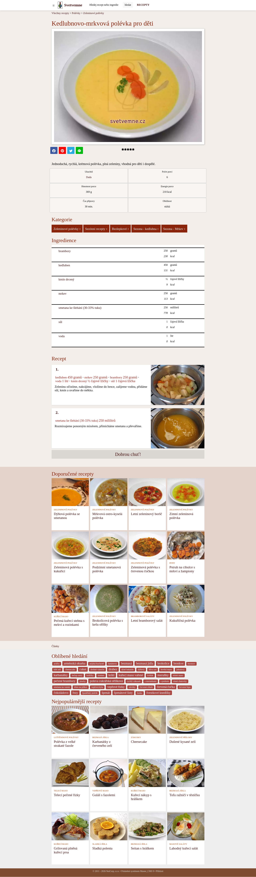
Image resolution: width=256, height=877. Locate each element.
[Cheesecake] (147, 719)
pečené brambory (64, 681)
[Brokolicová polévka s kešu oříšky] (108, 598)
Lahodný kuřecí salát (183, 848)
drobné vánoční (97, 669)
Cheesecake (139, 741)
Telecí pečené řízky (67, 795)
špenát (106, 692)
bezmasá (126, 663)
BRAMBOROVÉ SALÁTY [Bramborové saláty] (142, 616)
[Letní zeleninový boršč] (147, 491)
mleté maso (178, 675)
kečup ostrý (77, 675)
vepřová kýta (97, 687)
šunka (139, 693)
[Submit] (128, 5)
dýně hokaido (127, 669)
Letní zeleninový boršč (146, 514)
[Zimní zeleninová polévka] (185, 491)
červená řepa (185, 687)
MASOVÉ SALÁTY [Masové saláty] (178, 844)
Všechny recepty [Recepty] (60, 13)
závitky (132, 687)
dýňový (141, 669)
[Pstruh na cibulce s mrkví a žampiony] (185, 545)
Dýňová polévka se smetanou (67, 516)
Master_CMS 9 (147, 871)
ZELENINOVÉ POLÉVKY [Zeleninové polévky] (65, 510)
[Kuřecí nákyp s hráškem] (147, 773)
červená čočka (166, 687)
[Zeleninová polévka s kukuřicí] (70, 545)
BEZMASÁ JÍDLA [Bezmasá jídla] (100, 737)
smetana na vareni (62, 687)
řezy (75, 692)
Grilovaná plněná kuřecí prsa (65, 850)
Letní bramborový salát (147, 620)
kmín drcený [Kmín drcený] (66, 279)
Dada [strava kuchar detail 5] (89, 177)
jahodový (180, 669)
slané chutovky (180, 681)
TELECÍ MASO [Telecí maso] (61, 791)
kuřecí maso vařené (131, 675)
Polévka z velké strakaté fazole (64, 743)
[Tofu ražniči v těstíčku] (185, 773)
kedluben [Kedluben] (64, 265)
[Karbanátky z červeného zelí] (108, 719)
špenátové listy (123, 692)
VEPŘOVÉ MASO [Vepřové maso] (100, 791)
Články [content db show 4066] (55, 646)
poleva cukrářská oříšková (106, 681)
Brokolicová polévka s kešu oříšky (107, 622)
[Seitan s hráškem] (147, 826)
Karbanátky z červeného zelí (102, 743)
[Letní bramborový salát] (147, 598)
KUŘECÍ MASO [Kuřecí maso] (61, 616)
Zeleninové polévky (93, 13)
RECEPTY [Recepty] (143, 4)
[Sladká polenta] (108, 826)
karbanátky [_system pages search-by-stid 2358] (61, 675)
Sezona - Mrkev (174, 228)
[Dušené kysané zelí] (185, 719)
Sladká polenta (102, 848)
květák (150, 675)
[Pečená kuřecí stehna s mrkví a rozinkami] (70, 598)
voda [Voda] (61, 336)
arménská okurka (74, 663)
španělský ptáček (90, 693)
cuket (83, 669)
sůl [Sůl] (60, 322)
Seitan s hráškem (142, 848)
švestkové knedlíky (158, 692)
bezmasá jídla (144, 663)
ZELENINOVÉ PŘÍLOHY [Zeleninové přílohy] (180, 737)
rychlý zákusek (134, 681)
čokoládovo (61, 692)
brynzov (191, 663)
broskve (179, 663)
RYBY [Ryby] (172, 563)
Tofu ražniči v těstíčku (184, 795)
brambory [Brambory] (64, 251)
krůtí (111, 675)
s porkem (165, 681)
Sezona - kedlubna (146, 228)
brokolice (163, 663)
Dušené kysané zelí (182, 741)
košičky (90, 675)
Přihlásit (159, 871)
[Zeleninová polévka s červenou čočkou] (147, 545)
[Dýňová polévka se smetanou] (70, 491)
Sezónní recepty (96, 228)
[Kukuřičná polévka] (185, 598)
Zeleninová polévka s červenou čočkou (145, 569)
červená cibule (146, 687)
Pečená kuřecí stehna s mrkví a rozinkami (69, 622)
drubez (113, 669)
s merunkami (150, 681)
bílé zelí (57, 669)
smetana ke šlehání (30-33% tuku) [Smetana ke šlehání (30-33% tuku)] (79, 307)
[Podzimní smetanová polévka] (108, 545)
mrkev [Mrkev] (62, 293)
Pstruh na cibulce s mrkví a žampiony (182, 569)
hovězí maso (166, 669)
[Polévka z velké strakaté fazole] (70, 719)
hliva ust (152, 669)
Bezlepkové (120, 228)
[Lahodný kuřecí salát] (185, 826)
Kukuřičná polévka (182, 620)
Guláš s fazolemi (103, 795)
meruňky (163, 675)
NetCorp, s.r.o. (113, 871)
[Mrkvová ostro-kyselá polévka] (108, 491)
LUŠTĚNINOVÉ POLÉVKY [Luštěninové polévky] (66, 737)
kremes (101, 675)
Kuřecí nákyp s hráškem (141, 797)
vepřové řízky (116, 687)
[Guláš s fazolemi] (108, 773)
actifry (57, 663)
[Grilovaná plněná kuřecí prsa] (70, 826)
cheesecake (70, 669)
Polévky (76, 13)
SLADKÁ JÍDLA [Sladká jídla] (99, 844)
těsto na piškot (80, 687)
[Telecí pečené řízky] (70, 773)
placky (83, 681)
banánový (112, 663)
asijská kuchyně (97, 663)
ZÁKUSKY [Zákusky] (136, 737)
